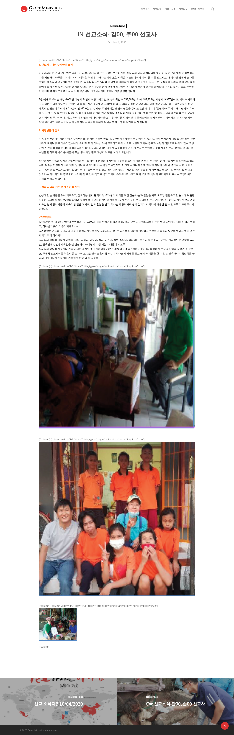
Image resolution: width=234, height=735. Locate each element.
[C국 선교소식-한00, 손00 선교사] (175, 701)
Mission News (117, 25)
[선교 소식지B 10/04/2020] (58, 701)
